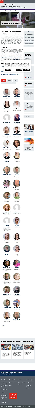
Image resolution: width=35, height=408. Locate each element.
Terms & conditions (4, 406)
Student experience (4, 389)
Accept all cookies (26, 69)
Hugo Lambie (16, 225)
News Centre (28, 382)
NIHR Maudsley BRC (16, 59)
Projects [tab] (15, 80)
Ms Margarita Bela (6, 122)
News (16, 10)
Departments (2, 10)
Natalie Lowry (6, 241)
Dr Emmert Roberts (6, 294)
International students (4, 386)
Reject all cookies (19, 69)
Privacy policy (10, 406)
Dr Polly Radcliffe (17, 281)
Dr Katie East (6, 188)
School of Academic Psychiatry (8, 4)
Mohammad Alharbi (6, 96)
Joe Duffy (17, 174)
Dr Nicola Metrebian (6, 267)
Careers (26, 351)
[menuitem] (2, 7)
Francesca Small (17, 307)
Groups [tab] (9, 80)
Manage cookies (8, 69)
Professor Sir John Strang (16, 320)
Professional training (16, 351)
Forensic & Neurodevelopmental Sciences (29, 37)
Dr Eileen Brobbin (7, 134)
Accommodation (20, 384)
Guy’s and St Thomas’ (10, 57)
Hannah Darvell (17, 160)
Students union (28, 385)
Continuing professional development (17, 7)
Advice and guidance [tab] (11, 83)
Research (10, 7)
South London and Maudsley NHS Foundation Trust (11, 56)
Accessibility (24, 406)
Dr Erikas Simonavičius (7, 307)
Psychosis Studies (29, 46)
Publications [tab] (4, 83)
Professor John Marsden (7, 254)
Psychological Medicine (29, 43)
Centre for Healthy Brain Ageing (29, 40)
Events (18, 10)
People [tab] (4, 80)
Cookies (29, 406)
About (2, 7)
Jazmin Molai (16, 267)
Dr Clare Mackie (17, 241)
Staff (10, 384)
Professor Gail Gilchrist (7, 212)
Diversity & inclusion (28, 144)
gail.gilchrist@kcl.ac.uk (29, 77)
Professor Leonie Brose (17, 134)
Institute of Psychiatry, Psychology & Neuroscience (10, 6)
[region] (17, 66)
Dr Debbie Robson (17, 294)
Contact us (25, 7)
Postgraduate (6, 7)
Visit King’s (28, 386)
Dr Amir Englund (7, 200)
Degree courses (3, 382)
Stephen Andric (17, 96)
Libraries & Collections (21, 382)
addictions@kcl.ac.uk (29, 85)
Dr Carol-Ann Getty (16, 200)
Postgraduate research (4, 385)
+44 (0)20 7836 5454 (4, 395)
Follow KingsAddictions (27, 116)
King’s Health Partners (19, 52)
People (6, 10)
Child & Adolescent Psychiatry (29, 34)
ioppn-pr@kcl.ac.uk (29, 109)
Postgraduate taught (4, 384)
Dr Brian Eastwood (16, 188)
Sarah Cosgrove (17, 147)
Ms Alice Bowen (17, 122)
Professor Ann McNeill (17, 253)
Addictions (29, 31)
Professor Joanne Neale (6, 281)
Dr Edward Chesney (6, 147)
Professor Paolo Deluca (7, 174)
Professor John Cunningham (7, 160)
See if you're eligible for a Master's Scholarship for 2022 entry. (10, 74)
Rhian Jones (7, 225)
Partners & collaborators (11, 10)
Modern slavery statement (17, 406)
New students (11, 382)
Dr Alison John (16, 212)
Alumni (10, 385)
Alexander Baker (17, 109)
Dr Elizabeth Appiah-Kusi (7, 109)
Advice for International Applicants (6, 351)
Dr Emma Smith (7, 319)
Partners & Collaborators (29, 131)
